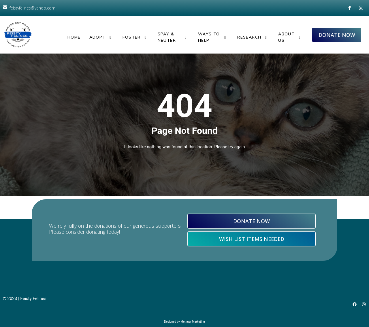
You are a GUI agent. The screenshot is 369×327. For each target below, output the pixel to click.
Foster (127, 32)
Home (72, 32)
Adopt (98, 32)
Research (253, 32)
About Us (289, 33)
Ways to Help (212, 33)
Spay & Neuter (165, 33)
